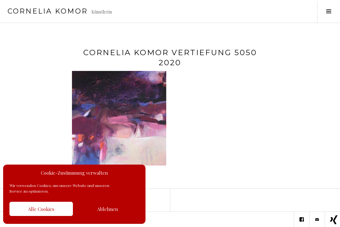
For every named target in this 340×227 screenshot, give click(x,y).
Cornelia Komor (48, 11)
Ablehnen (107, 209)
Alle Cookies (41, 209)
